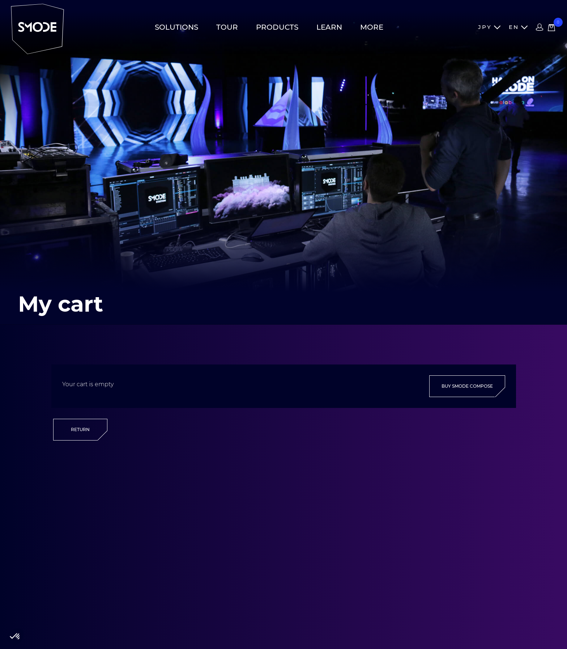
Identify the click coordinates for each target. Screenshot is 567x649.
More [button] (371, 27)
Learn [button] (329, 27)
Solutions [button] (176, 27)
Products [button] (277, 27)
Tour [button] (227, 27)
